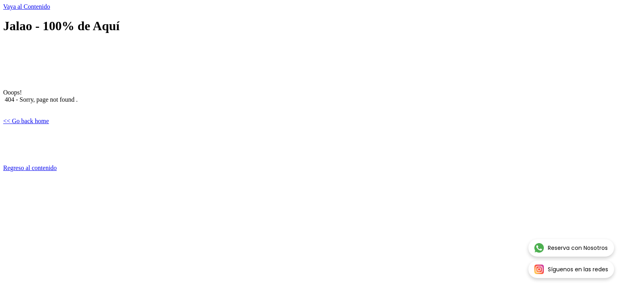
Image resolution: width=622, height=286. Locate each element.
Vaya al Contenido (26, 6)
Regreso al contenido (30, 167)
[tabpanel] (311, 103)
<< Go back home (26, 121)
